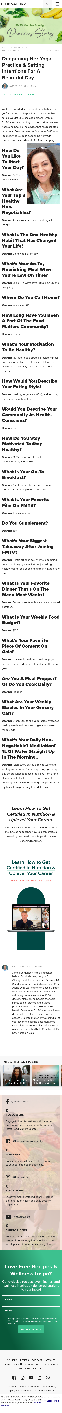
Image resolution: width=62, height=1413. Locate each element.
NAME (8, 1299)
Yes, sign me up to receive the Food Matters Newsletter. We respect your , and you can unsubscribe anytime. (32, 1321)
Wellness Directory (31, 1368)
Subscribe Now (31, 1329)
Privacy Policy (49, 1386)
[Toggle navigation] (57, 4)
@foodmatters (19, 1102)
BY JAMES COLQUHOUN (27, 966)
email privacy (28, 1321)
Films (7, 1364)
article (7, 47)
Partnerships (50, 1364)
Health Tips (22, 47)
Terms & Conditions (29, 1386)
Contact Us (32, 1364)
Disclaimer (11, 1386)
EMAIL (9, 1310)
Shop (17, 1364)
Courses (12, 1360)
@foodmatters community (28, 1141)
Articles (50, 1360)
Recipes (24, 1360)
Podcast (37, 1360)
